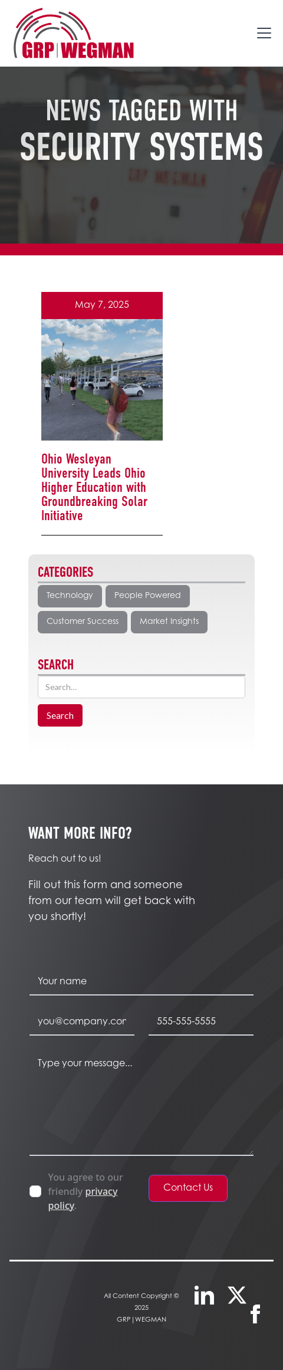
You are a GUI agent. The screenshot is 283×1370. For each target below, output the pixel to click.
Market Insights (169, 622)
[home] (73, 33)
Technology (70, 596)
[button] (262, 33)
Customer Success (83, 622)
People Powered (147, 596)
